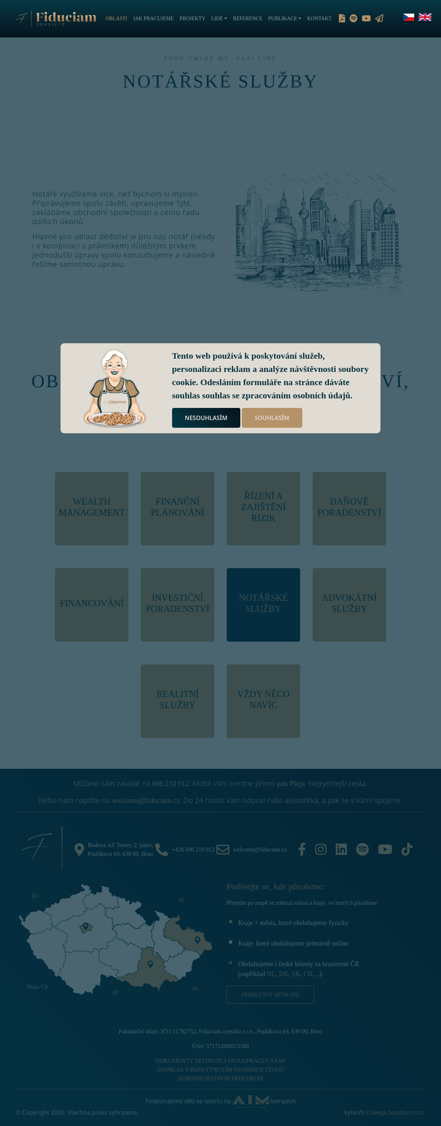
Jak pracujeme (153, 18)
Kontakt (319, 18)
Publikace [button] (282, 18)
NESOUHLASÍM (206, 418)
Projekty (192, 18)
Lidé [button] (217, 18)
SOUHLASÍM (272, 418)
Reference (247, 18)
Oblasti (116, 18)
